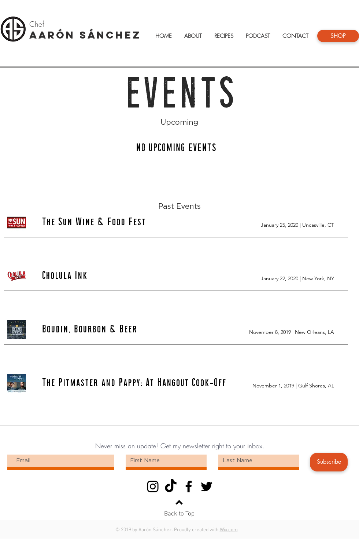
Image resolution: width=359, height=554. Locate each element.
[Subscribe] (329, 462)
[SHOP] (338, 36)
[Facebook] (188, 486)
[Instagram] (152, 486)
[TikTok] (170, 486)
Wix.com (229, 530)
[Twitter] (206, 486)
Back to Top (179, 514)
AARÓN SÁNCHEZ (85, 35)
